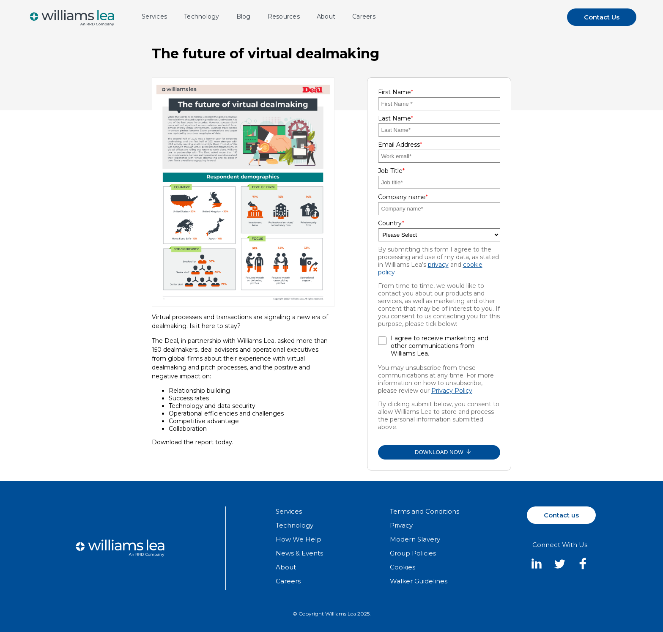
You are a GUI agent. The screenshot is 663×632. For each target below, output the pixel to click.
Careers (288, 581)
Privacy (401, 525)
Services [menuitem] (154, 16)
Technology (294, 525)
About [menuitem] (326, 16)
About (286, 567)
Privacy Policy (451, 390)
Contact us (561, 515)
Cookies (402, 567)
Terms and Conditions (424, 511)
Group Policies (413, 553)
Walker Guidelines (418, 581)
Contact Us (601, 17)
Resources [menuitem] (284, 16)
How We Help (298, 539)
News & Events (299, 553)
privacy (438, 264)
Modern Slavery (415, 539)
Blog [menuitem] (243, 16)
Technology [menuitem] (201, 16)
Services (289, 511)
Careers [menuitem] (363, 16)
